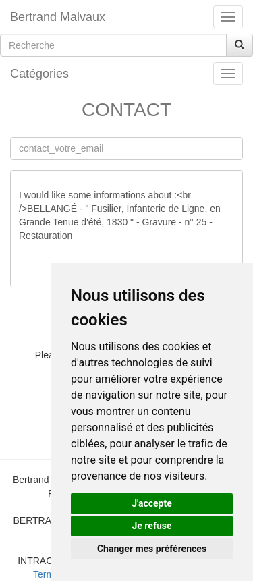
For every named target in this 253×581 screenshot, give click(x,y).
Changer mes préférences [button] (151, 548)
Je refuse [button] (151, 525)
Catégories (39, 73)
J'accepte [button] (152, 503)
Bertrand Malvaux (57, 17)
